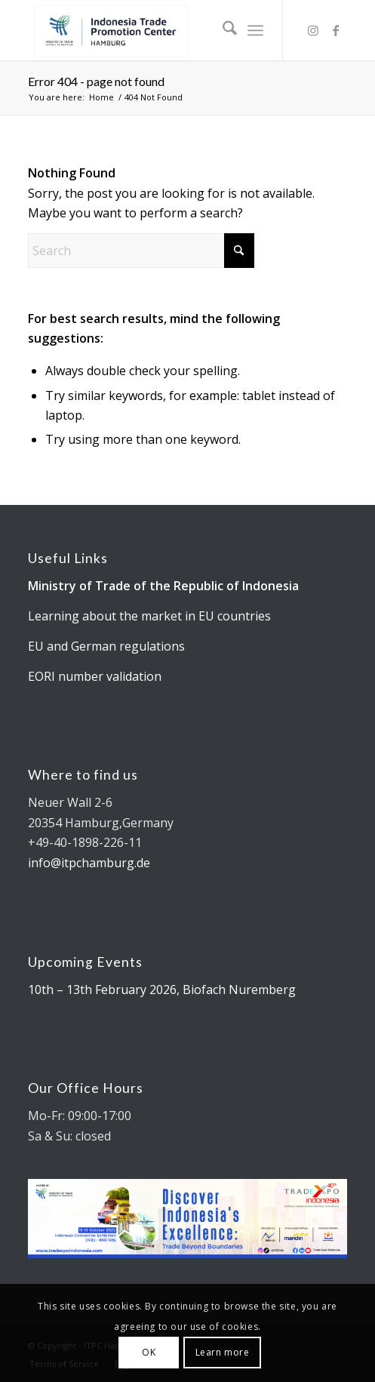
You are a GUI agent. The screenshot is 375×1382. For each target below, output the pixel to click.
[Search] (222, 30)
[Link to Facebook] (335, 30)
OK (148, 1352)
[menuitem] (222, 30)
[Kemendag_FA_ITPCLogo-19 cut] (155, 30)
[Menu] (255, 30)
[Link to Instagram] (313, 30)
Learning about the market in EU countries (149, 616)
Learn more (222, 1352)
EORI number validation (94, 676)
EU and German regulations (106, 646)
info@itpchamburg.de (89, 862)
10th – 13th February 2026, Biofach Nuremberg (162, 989)
